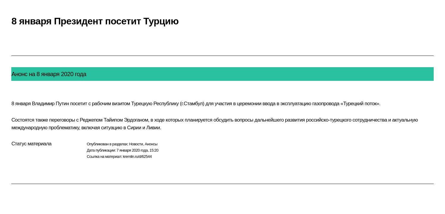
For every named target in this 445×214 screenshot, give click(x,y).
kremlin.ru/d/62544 (137, 156)
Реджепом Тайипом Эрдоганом (114, 120)
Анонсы (151, 144)
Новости (136, 144)
